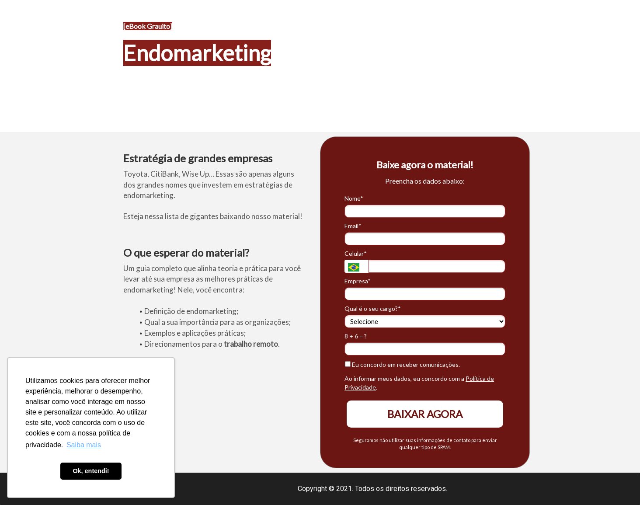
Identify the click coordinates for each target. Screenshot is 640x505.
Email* (353, 226)
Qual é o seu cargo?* (372, 308)
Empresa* (357, 281)
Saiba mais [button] (83, 445)
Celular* (355, 253)
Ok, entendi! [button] (91, 470)
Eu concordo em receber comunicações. (402, 364)
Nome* (353, 198)
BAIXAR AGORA (425, 413)
